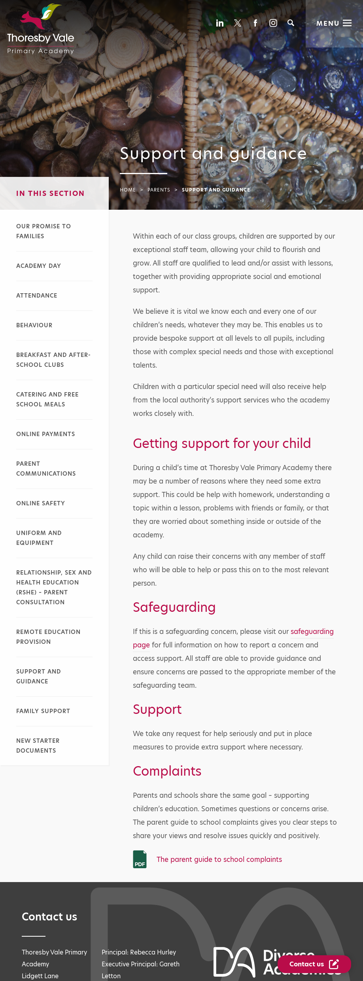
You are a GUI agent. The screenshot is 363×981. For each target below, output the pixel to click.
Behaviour (34, 325)
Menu (328, 23)
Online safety (40, 503)
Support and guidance (38, 676)
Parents (158, 190)
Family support (43, 711)
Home (128, 190)
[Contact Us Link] (315, 964)
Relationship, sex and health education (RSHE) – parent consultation (54, 587)
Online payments (45, 434)
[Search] (291, 23)
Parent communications (46, 469)
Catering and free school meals (47, 399)
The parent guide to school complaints (219, 859)
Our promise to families (43, 231)
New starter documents (38, 746)
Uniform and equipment (39, 538)
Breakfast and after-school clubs (53, 360)
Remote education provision (48, 637)
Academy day (38, 266)
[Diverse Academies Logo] (40, 29)
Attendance (36, 296)
